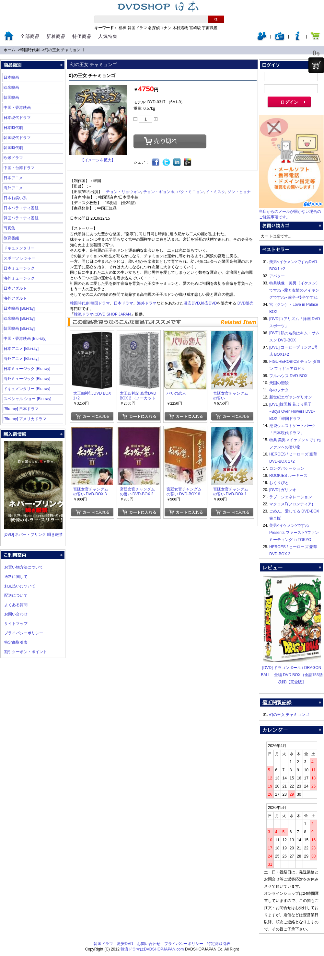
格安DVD (209, 303)
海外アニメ (13, 188)
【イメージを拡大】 (97, 160)
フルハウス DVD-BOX (288, 376)
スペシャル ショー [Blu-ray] (27, 399)
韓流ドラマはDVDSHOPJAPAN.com (152, 949)
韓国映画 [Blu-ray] (19, 328)
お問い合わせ (16, 614)
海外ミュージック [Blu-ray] (27, 378)
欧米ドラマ (13, 157)
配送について (16, 595)
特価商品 (82, 36)
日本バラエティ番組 (21, 208)
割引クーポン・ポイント (25, 652)
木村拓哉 (180, 28)
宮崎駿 (195, 28)
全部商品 (30, 36)
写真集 (9, 228)
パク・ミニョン (190, 192)
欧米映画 (11, 87)
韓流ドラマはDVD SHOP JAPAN (102, 314)
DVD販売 (245, 303)
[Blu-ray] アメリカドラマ (25, 419)
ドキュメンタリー (19, 248)
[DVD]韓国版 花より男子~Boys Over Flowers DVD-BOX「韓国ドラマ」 (292, 411)
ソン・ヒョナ (239, 192)
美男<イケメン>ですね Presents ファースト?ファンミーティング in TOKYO (294, 532)
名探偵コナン (159, 28)
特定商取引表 (16, 642)
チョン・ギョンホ (158, 192)
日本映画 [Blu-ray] (19, 308)
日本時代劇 (13, 127)
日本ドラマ (123, 303)
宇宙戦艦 (209, 28)
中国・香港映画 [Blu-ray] (25, 338)
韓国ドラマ (137, 28)
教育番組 (11, 238)
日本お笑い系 (15, 198)
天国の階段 (279, 383)
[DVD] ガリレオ (282, 490)
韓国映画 (11, 97)
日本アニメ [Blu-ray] (21, 348)
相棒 (122, 28)
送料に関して (16, 576)
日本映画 (11, 77)
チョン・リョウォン (123, 192)
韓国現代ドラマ (17, 137)
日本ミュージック (19, 268)
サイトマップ (16, 623)
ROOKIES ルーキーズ (288, 475)
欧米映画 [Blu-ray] (19, 318)
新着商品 (56, 36)
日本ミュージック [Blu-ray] (27, 368)
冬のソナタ (279, 390)
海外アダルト (15, 298)
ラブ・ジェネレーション (290, 497)
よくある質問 (16, 605)
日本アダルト (15, 288)
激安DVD (192, 303)
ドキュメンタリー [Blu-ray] (27, 388)
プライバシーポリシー (23, 633)
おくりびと (279, 482)
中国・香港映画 (17, 107)
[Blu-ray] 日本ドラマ (21, 409)
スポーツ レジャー (20, 258)
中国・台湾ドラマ (19, 168)
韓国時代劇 (30, 50)
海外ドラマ (146, 303)
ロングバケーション (286, 468)
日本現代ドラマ (17, 117)
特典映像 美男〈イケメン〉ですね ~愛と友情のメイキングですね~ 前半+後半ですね (294, 290)
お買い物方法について (23, 567)
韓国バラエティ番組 (21, 218)
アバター (277, 276)
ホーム (9, 50)
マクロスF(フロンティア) (291, 504)
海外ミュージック (19, 278)
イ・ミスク (215, 192)
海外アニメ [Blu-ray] (21, 358)
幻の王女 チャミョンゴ (64, 50)
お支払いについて (19, 586)
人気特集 (108, 36)
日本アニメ (13, 178)
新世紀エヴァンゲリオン (290, 397)
